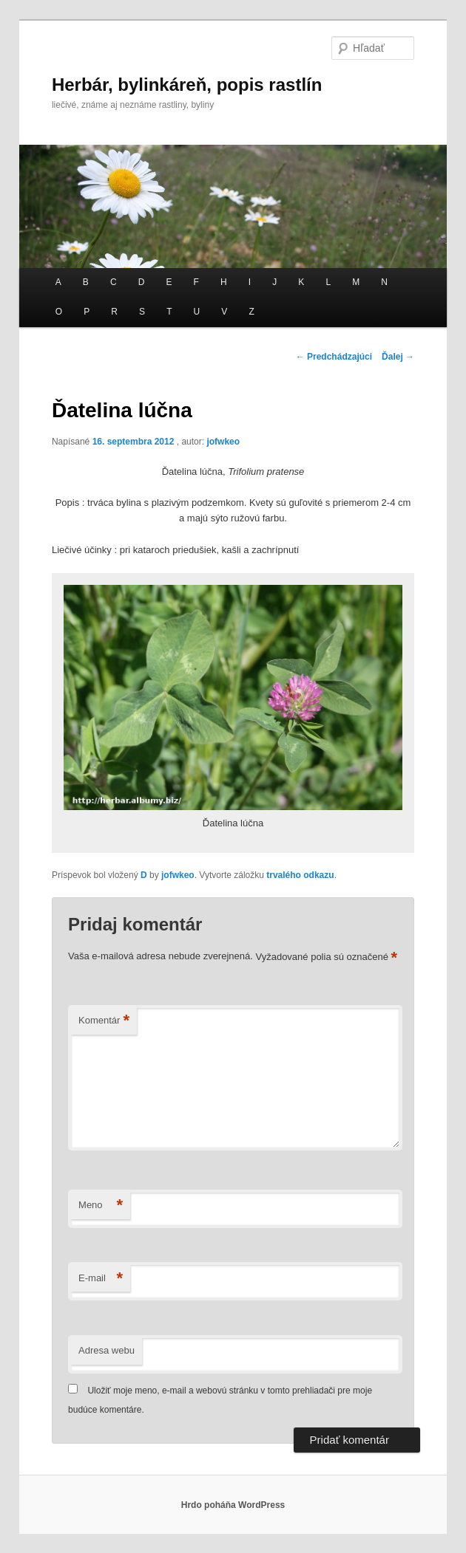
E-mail (100, 1278)
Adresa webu (106, 1350)
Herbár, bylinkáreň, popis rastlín (187, 85)
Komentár (103, 1021)
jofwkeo (223, 441)
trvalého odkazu (300, 875)
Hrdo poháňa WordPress (233, 1505)
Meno (100, 1205)
